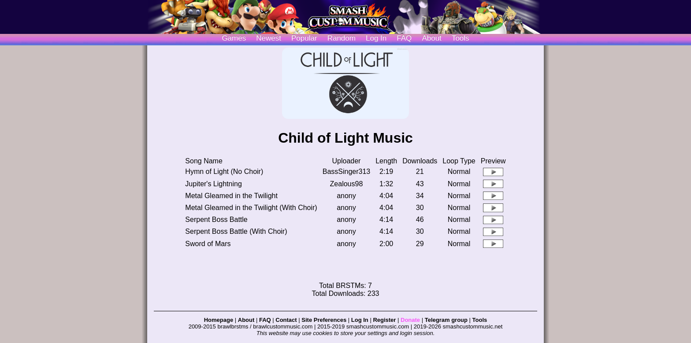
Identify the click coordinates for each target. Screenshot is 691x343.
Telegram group (446, 320)
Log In (359, 320)
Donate (410, 320)
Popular (304, 38)
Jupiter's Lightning (213, 184)
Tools (460, 38)
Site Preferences (323, 320)
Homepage (218, 320)
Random (341, 38)
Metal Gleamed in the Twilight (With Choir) (251, 207)
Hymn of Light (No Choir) (224, 171)
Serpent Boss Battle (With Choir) (236, 231)
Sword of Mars (207, 243)
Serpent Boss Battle (216, 219)
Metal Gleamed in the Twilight (231, 195)
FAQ (404, 38)
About (431, 38)
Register (384, 320)
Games (234, 38)
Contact (286, 320)
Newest (268, 38)
